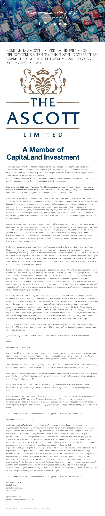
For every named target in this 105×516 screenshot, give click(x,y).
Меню (52, 29)
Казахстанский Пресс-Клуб (52, 12)
